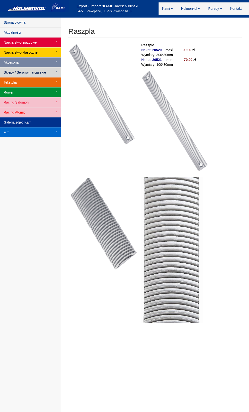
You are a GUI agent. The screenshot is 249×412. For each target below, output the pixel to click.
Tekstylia (30, 82)
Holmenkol (190, 8)
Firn (30, 132)
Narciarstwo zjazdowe (30, 42)
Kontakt (236, 8)
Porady (215, 8)
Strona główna (15, 22)
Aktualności (12, 32)
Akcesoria (30, 62)
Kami (167, 8)
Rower (30, 92)
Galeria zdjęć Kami (18, 122)
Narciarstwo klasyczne (30, 52)
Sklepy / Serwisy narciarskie (30, 72)
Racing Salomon (30, 102)
